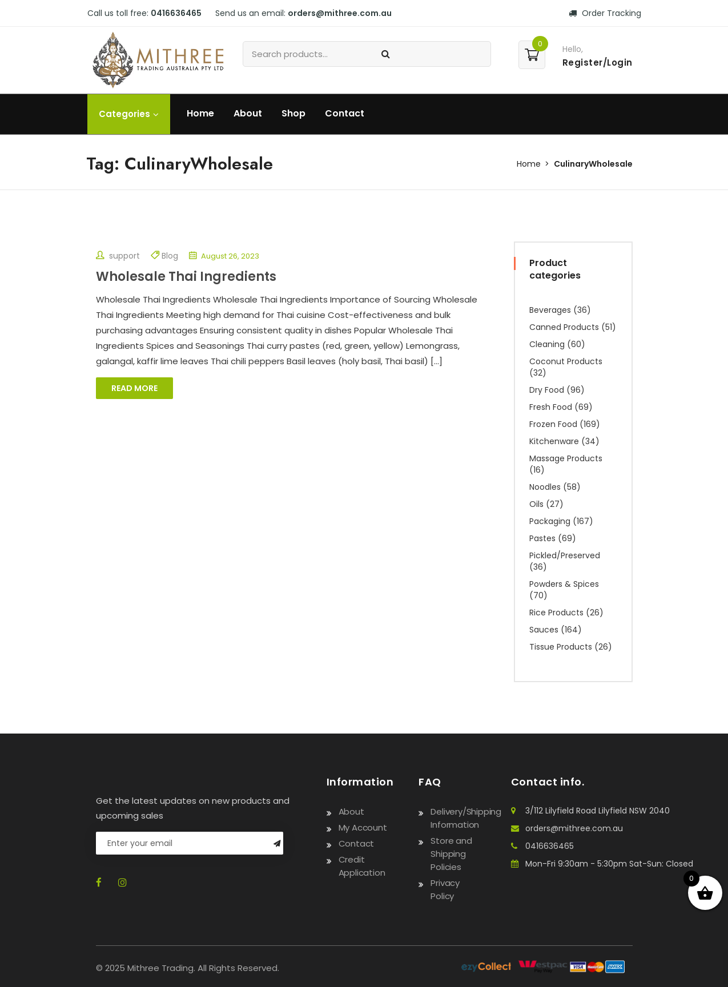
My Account (363, 827)
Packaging (549, 521)
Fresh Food (550, 407)
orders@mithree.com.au (340, 13)
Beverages (550, 310)
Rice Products (556, 612)
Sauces (543, 629)
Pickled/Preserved (564, 555)
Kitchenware (554, 441)
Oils (536, 504)
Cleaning (547, 344)
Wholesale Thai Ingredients (186, 276)
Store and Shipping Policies (451, 854)
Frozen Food (553, 424)
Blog (170, 255)
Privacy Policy (445, 889)
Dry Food (546, 390)
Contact (344, 113)
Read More (134, 388)
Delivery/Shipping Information (466, 818)
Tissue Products (560, 646)
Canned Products (564, 327)
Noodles (545, 487)
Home (200, 113)
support (118, 255)
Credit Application (362, 866)
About (248, 113)
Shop (293, 113)
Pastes (542, 538)
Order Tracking (605, 13)
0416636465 (176, 13)
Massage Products (565, 458)
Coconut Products (565, 361)
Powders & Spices (564, 584)
